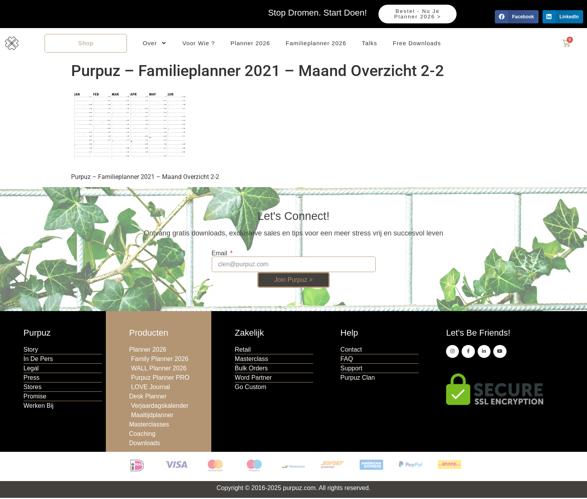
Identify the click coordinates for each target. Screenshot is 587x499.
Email (220, 254)
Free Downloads (417, 43)
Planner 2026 (250, 43)
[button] (516, 16)
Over (155, 44)
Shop (85, 43)
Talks (369, 43)
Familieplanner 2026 (316, 43)
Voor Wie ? (198, 43)
